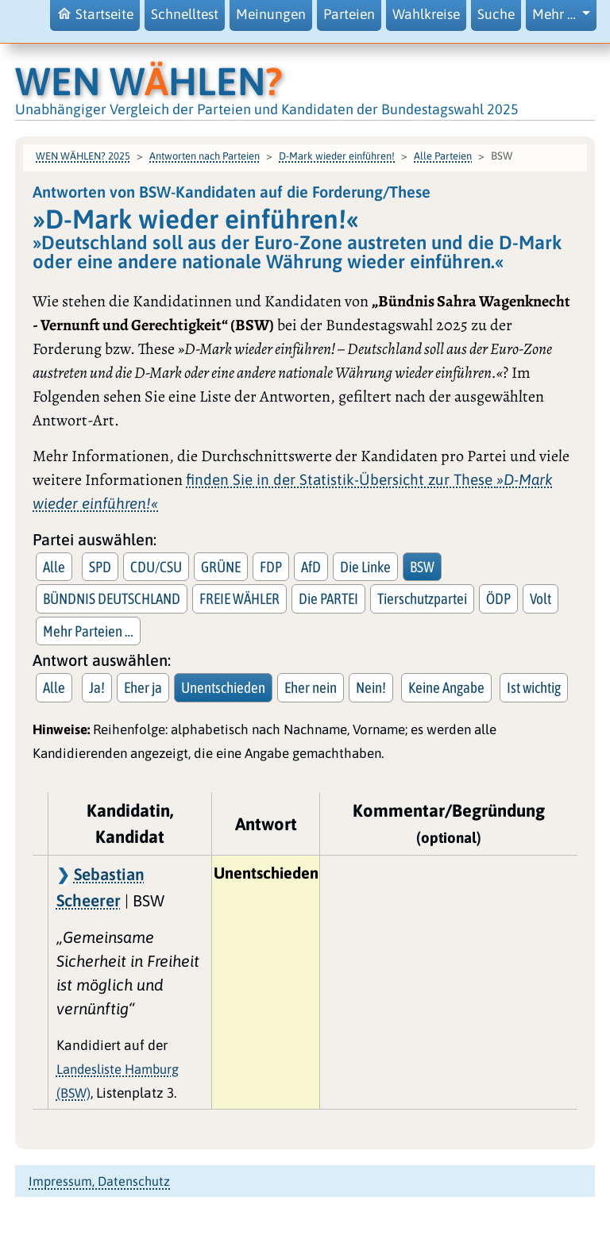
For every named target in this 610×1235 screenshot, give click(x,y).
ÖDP (498, 598)
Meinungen (271, 14)
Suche (496, 14)
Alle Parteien (443, 156)
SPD (100, 566)
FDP (271, 566)
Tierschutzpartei (422, 598)
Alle (54, 566)
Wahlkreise (426, 14)
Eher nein (310, 687)
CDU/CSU (156, 566)
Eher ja (143, 687)
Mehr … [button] (555, 14)
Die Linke (365, 566)
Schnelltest (184, 14)
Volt (540, 598)
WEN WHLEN (149, 81)
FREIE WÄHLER (239, 598)
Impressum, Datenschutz (99, 1181)
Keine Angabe (446, 687)
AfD (311, 566)
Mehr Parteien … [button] (88, 631)
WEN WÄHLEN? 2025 (83, 156)
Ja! (97, 687)
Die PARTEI (328, 598)
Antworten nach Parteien (204, 156)
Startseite (94, 14)
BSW (422, 566)
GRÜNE (221, 566)
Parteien (349, 14)
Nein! (371, 687)
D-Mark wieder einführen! (337, 156)
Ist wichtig (534, 687)
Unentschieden (223, 687)
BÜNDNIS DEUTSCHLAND (111, 598)
